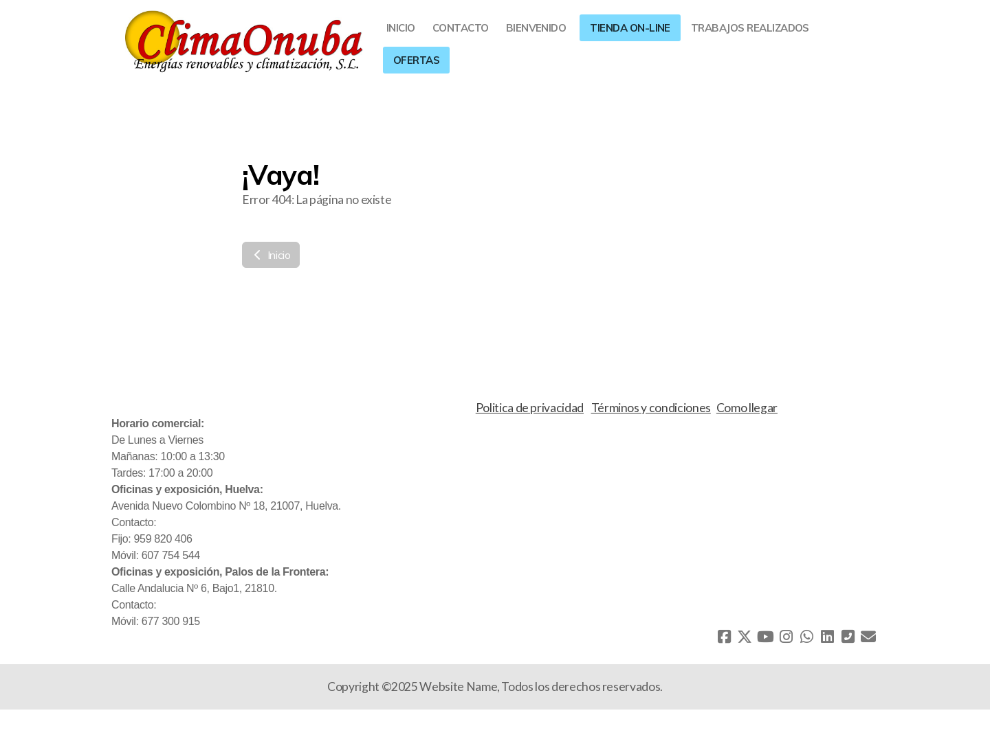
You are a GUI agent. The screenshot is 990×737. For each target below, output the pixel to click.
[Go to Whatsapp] (806, 636)
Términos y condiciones (651, 407)
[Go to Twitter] (744, 636)
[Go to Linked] (827, 636)
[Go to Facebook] (724, 636)
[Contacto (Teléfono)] (847, 636)
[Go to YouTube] (765, 636)
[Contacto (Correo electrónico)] (868, 636)
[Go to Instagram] (786, 636)
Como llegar (747, 407)
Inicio (271, 255)
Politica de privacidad (530, 407)
